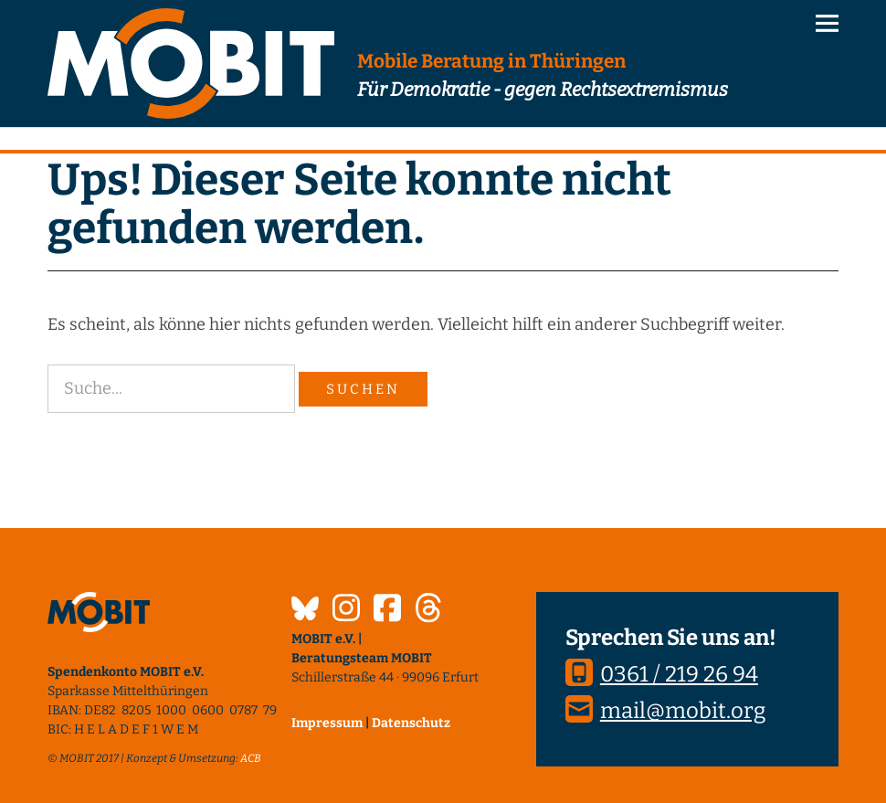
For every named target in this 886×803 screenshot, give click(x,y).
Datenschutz (411, 723)
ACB (250, 758)
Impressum (327, 723)
